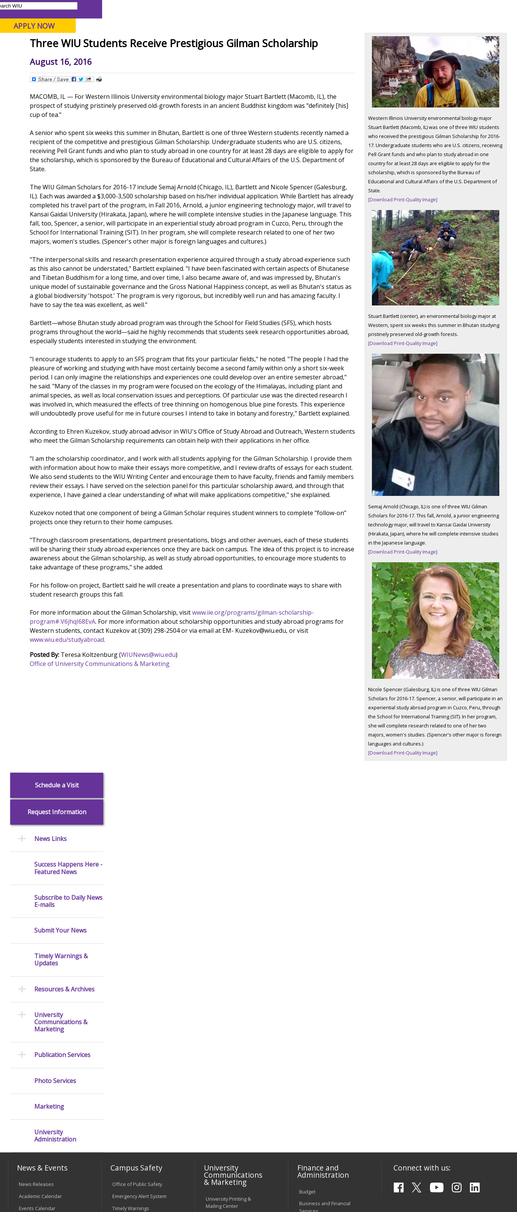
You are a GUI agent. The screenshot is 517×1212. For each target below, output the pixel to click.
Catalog (27, 954)
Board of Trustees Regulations (226, 1031)
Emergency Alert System (139, 886)
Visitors (72, 8)
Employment (81, 1155)
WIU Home (128, 77)
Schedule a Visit (57, 100)
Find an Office (314, 1008)
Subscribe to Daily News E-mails (68, 217)
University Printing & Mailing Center (228, 892)
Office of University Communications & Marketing (178, 829)
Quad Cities (182, 45)
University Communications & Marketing (60, 338)
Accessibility (37, 1155)
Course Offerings (293, 8)
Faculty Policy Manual (229, 1046)
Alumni (206, 59)
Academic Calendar (40, 886)
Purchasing (311, 944)
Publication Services (62, 370)
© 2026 (28, 1187)
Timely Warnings (130, 898)
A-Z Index (361, 8)
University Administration (55, 452)
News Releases (36, 874)
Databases (31, 966)
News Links (50, 154)
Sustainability (128, 1155)
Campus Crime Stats (135, 922)
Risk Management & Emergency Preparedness (141, 938)
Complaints (218, 1109)
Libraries (255, 8)
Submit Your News (60, 246)
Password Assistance (136, 1037)
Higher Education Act (229, 963)
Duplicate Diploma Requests (39, 1047)
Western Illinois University (119, 32)
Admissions (160, 59)
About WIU (60, 59)
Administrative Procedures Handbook (231, 1062)
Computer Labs (129, 1012)
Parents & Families (33, 8)
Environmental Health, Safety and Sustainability (139, 957)
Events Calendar (37, 898)
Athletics (277, 59)
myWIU (387, 8)
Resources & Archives (64, 304)
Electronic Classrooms (137, 1025)
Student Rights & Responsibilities (224, 1094)
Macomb (146, 45)
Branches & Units (38, 943)
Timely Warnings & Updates (61, 275)
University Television (229, 932)
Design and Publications (233, 908)
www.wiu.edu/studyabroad (302, 805)
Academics (110, 59)
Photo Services (55, 396)
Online (215, 45)
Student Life (362, 59)
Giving (317, 59)
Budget (307, 881)
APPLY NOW (449, 25)
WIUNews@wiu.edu (227, 820)
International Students (115, 8)
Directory (331, 8)
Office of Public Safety (137, 874)
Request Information (57, 128)
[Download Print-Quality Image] (411, 250)
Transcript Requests (41, 1031)
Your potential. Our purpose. (85, 45)
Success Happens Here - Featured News (68, 184)
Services (28, 979)
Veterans (169, 1155)
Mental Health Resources (140, 910)
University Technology (137, 1068)
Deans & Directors (319, 1020)
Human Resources (320, 932)
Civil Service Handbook (231, 1078)
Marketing (49, 422)
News (155, 77)
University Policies (226, 1015)
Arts (240, 59)
